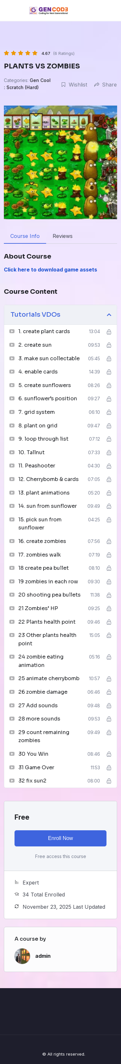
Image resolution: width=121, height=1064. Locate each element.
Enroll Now (60, 838)
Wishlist (74, 84)
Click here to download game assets (50, 269)
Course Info (25, 236)
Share (105, 84)
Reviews (63, 236)
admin (43, 956)
